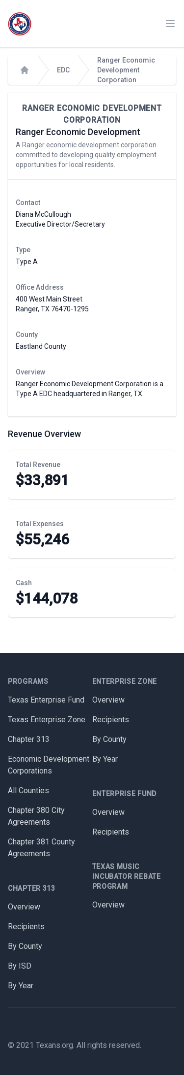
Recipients (26, 926)
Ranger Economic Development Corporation (126, 70)
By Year (20, 985)
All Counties (28, 790)
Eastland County (41, 346)
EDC (63, 70)
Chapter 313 (29, 739)
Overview (24, 906)
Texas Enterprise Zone (46, 719)
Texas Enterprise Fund (46, 700)
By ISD (19, 966)
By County (25, 946)
